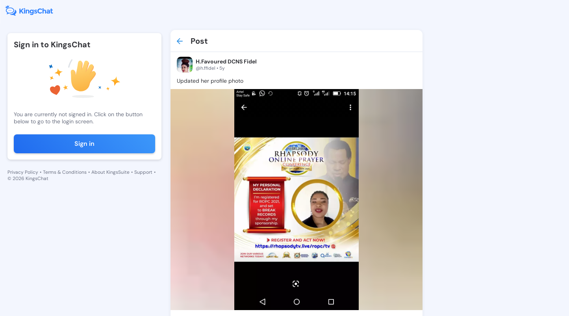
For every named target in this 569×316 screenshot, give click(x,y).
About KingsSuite (110, 172)
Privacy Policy (22, 172)
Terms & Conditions (65, 172)
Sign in (84, 143)
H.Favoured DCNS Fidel (226, 61)
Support (143, 172)
